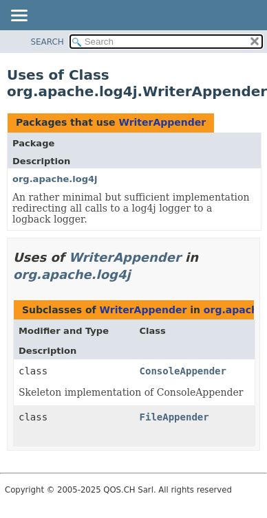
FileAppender (174, 417)
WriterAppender (162, 122)
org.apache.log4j (55, 179)
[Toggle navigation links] (18, 16)
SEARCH (47, 42)
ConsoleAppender (183, 370)
